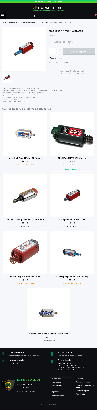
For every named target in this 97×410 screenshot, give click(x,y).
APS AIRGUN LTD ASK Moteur (72, 158)
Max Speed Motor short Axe (72, 219)
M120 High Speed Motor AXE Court (25, 158)
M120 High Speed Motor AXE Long (72, 276)
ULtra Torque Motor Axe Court (25, 276)
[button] (34, 16)
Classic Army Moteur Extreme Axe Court (48, 333)
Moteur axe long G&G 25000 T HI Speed (25, 219)
